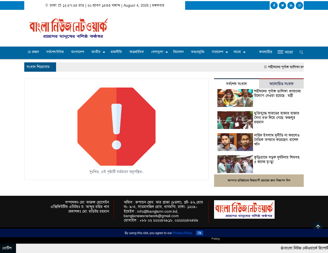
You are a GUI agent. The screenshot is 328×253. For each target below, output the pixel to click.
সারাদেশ (217, 52)
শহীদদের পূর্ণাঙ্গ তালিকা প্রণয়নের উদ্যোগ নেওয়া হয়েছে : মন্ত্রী (277, 93)
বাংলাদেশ (77, 52)
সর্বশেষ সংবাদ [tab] (236, 84)
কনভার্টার (265, 52)
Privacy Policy (182, 233)
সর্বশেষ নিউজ (55, 52)
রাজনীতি (116, 52)
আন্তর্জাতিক (136, 52)
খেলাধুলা (157, 52)
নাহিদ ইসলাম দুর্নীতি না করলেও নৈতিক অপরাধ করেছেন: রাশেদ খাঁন (277, 140)
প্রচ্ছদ (33, 52)
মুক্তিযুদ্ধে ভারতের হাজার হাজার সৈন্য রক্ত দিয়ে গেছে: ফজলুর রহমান (276, 117)
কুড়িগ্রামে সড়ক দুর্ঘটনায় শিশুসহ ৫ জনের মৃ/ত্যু (277, 159)
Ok (200, 233)
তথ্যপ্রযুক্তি (197, 52)
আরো (237, 52)
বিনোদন (178, 52)
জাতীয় (95, 52)
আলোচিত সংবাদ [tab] (281, 84)
